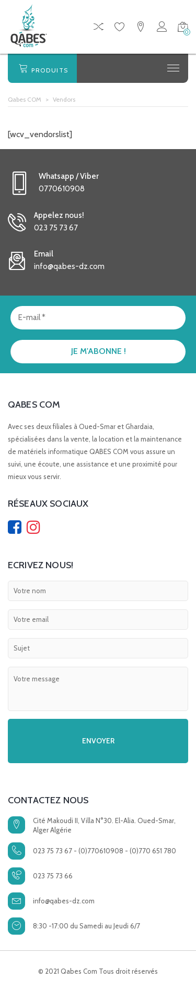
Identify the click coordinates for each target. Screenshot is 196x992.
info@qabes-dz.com (64, 901)
